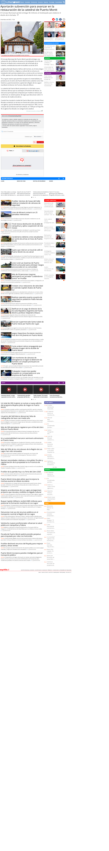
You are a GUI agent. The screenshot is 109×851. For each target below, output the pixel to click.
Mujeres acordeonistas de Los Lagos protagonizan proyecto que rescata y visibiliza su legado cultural (21, 491)
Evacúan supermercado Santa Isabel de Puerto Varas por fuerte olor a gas (28, 323)
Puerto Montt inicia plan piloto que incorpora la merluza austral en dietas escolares (20, 480)
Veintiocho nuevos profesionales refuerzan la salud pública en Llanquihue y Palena (21, 524)
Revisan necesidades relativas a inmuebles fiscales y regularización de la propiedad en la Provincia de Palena (22, 462)
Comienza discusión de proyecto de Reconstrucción (51, 564)
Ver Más (55, 467)
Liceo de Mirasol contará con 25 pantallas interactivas (24, 213)
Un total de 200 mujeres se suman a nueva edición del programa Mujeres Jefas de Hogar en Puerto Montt (21, 405)
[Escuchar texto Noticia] (42, 111)
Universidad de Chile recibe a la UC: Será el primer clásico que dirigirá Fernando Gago (49, 71)
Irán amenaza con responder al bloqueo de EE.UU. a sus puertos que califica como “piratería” (49, 50)
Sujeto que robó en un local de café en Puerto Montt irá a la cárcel (27, 251)
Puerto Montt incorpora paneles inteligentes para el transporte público (21, 554)
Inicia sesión (29, 125)
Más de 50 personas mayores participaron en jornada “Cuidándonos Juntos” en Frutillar (27, 276)
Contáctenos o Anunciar (41, 570)
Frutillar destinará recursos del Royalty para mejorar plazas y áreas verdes (22, 544)
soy (37, 209)
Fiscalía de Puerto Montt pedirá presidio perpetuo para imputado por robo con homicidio (21, 535)
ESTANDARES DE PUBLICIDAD (65, 570)
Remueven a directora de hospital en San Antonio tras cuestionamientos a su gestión (49, 239)
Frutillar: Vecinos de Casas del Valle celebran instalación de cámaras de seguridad (26, 203)
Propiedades (63, 572)
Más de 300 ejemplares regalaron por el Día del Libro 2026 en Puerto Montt (22, 428)
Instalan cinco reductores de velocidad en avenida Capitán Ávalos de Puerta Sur (27, 288)
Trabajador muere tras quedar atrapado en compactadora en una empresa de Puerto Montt (26, 373)
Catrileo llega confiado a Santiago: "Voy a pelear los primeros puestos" (49, 64)
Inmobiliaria (56, 572)
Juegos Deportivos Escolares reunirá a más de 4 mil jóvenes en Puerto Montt (27, 334)
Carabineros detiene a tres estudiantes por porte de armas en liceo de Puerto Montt (27, 239)
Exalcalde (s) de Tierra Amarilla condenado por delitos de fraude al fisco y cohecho (49, 206)
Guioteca (50, 572)
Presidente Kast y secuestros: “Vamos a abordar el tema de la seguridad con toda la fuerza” (49, 247)
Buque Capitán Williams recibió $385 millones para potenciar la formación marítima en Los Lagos (21, 502)
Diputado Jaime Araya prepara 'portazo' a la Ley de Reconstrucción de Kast (49, 214)
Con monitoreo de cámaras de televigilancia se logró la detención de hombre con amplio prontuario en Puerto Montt (27, 360)
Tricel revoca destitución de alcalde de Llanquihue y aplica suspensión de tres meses (49, 80)
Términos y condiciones (53, 570)
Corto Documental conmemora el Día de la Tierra (50, 528)
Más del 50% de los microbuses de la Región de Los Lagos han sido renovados (21, 450)
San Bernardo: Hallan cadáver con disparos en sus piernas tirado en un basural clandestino (49, 56)
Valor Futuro (44, 572)
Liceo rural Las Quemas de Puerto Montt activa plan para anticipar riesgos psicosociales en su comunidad (28, 265)
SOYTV (3, 383)
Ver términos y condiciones (22, 174)
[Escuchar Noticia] (18, 15)
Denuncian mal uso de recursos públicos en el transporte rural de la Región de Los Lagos (19, 513)
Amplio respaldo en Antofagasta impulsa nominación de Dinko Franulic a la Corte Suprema (49, 279)
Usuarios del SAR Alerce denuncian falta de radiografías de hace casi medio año (18, 417)
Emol (40, 572)
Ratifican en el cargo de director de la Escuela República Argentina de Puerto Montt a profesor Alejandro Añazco (27, 311)
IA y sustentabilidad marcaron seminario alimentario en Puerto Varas (22, 439)
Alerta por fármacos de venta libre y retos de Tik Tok (50, 559)
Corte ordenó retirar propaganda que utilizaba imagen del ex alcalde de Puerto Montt (27, 348)
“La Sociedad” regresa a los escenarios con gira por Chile (51, 540)
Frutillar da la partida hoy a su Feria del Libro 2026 (21, 471)
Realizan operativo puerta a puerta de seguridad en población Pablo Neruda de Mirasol (27, 299)
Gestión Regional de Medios (28, 570)
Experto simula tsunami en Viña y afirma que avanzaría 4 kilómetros (49, 230)
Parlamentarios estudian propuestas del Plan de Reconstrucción (51, 515)
